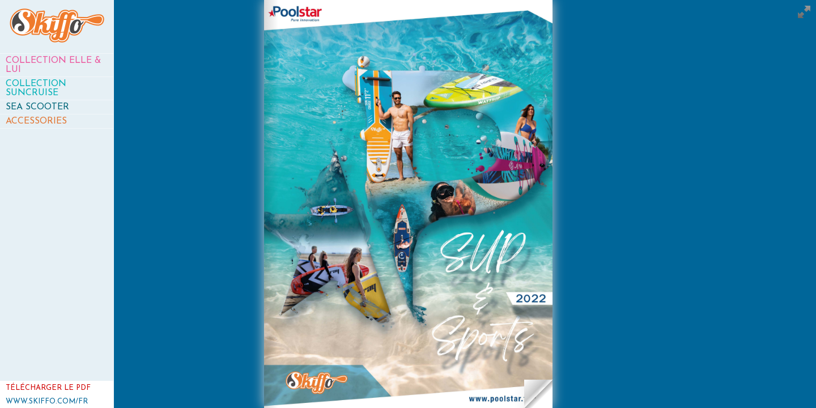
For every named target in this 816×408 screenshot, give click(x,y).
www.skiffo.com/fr (47, 401)
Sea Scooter (37, 107)
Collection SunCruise (36, 88)
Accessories (36, 121)
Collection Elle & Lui (53, 65)
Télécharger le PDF (48, 388)
